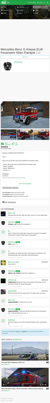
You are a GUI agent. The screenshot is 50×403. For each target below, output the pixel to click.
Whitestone (18, 62)
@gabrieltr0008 (13, 302)
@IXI (9, 244)
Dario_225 (11, 300)
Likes (16, 144)
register (24, 331)
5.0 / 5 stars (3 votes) (6, 148)
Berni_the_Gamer (13, 262)
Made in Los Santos (7, 400)
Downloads (7, 144)
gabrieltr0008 (12, 291)
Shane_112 (11, 213)
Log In (18, 331)
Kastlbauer (11, 320)
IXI (9, 231)
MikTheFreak (12, 280)
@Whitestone (12, 282)
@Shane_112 (12, 224)
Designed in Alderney (7, 398)
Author (18, 222)
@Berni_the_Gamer (14, 273)
